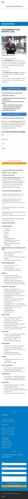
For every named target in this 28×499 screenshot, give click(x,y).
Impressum (3, 493)
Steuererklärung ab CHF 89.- (14, 88)
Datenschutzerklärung (16, 160)
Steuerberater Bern (6, 441)
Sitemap (18, 493)
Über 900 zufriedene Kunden (14, 114)
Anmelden (3, 496)
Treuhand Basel (5, 437)
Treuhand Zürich (5, 439)
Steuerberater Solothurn (7, 442)
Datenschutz (8, 493)
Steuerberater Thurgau (6, 446)
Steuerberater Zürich (6, 447)
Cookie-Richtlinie (14, 493)
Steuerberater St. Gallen (7, 444)
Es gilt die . (14, 160)
